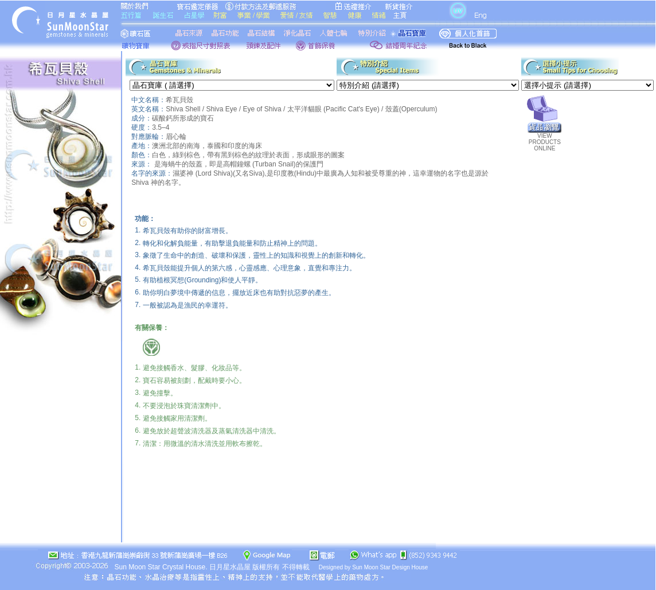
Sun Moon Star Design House (390, 567)
